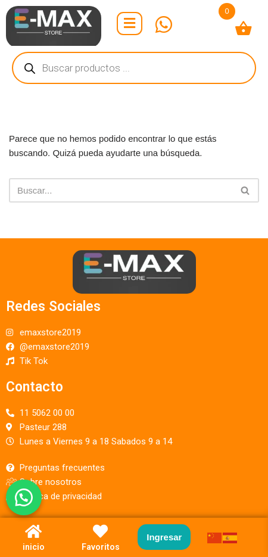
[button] (24, 497)
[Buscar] (120, 190)
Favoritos (101, 547)
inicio (34, 547)
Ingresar (164, 537)
